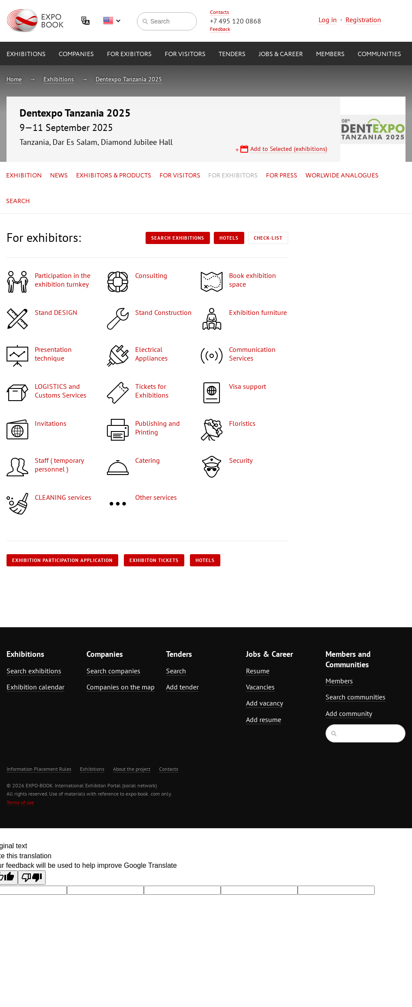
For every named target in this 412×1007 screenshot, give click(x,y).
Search (18, 201)
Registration (363, 19)
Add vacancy (264, 703)
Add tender (182, 686)
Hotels (229, 238)
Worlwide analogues (342, 175)
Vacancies (260, 686)
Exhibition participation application (62, 560)
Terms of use (20, 802)
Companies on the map (120, 686)
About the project (131, 769)
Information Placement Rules (39, 769)
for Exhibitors (233, 175)
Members (330, 54)
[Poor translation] (32, 877)
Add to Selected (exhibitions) (288, 149)
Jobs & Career (281, 54)
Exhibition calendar (35, 686)
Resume (257, 670)
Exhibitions (26, 54)
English (112, 20)
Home (14, 79)
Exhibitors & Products (113, 175)
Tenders (232, 54)
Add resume (263, 719)
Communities (379, 54)
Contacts (219, 12)
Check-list (268, 238)
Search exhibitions (177, 238)
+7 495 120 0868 (235, 21)
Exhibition (24, 175)
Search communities (355, 697)
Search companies (113, 670)
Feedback (220, 29)
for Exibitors (129, 54)
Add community (349, 713)
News (59, 175)
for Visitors (185, 54)
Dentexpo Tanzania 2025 (129, 79)
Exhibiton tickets (154, 560)
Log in (328, 19)
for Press (281, 175)
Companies (76, 54)
